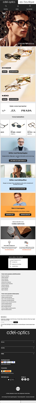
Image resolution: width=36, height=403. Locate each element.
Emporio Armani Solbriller (7, 283)
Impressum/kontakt (30, 396)
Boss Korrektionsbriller (6, 306)
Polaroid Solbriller (5, 285)
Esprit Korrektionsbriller (6, 309)
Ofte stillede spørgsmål (26, 249)
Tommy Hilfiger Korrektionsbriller (8, 308)
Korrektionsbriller (14, 71)
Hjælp (17, 353)
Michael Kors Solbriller (6, 282)
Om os (17, 342)
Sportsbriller (29, 9)
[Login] (18, 5)
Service (17, 347)
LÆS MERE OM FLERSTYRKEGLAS (18, 160)
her (1, 325)
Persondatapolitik (21, 396)
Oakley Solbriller (4, 277)
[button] (9, 2)
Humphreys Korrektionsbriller (7, 300)
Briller (17, 9)
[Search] (6, 5)
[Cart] (30, 5)
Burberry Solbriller (5, 286)
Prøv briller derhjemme (9, 249)
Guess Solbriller (4, 288)
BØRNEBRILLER (9, 214)
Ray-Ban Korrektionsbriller (7, 295)
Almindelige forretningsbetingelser (9, 396)
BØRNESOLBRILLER (25, 214)
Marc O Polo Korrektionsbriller (7, 298)
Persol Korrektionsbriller (6, 305)
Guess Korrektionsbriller (6, 303)
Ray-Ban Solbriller (5, 276)
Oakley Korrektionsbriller (6, 297)
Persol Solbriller (4, 279)
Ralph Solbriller (4, 289)
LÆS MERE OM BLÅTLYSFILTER (18, 188)
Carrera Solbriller (5, 280)
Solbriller (6, 9)
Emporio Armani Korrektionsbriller (8, 301)
